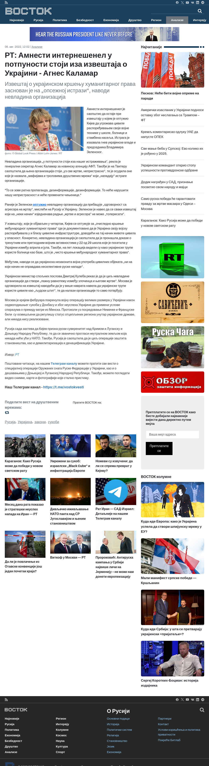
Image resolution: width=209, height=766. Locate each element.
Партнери (164, 718)
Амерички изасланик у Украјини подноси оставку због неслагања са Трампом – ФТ (172, 115)
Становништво (117, 741)
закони (40, 422)
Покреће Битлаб (169, 740)
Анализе (177, 20)
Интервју (62, 724)
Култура (62, 746)
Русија (38, 20)
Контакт (163, 724)
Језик (110, 746)
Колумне (62, 729)
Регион (156, 20)
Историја (113, 724)
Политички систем (119, 729)
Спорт (60, 752)
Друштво (135, 20)
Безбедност (85, 20)
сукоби (53, 422)
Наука (60, 741)
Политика (60, 20)
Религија (113, 735)
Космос (61, 735)
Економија (111, 20)
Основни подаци (118, 718)
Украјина (25, 422)
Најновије (17, 20)
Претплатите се (159, 448)
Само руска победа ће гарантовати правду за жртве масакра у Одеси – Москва (168, 204)
